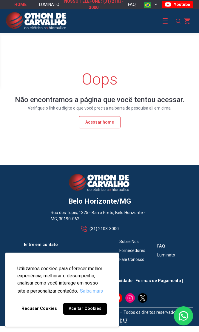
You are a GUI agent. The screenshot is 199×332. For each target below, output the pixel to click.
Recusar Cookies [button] (39, 308)
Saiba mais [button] (91, 291)
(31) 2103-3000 (99, 229)
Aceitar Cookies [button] (85, 308)
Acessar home (99, 122)
